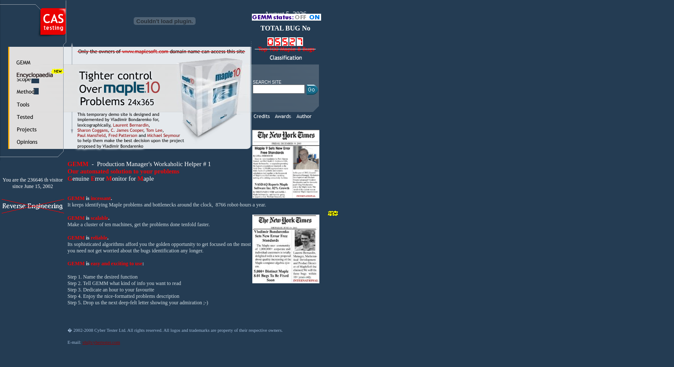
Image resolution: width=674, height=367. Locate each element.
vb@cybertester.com (101, 342)
